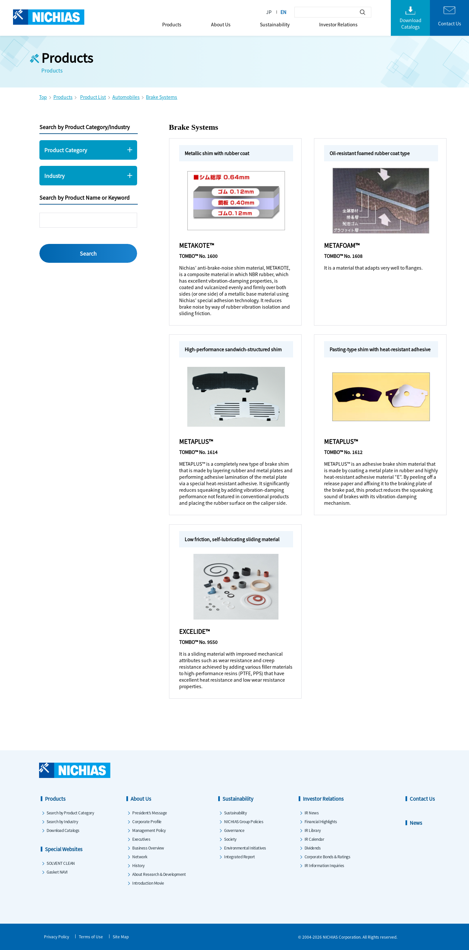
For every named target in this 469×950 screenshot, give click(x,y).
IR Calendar (314, 839)
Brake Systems (161, 97)
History (138, 865)
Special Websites (63, 849)
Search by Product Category (70, 812)
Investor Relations (338, 24)
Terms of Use (91, 936)
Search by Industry (62, 821)
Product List (93, 97)
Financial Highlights (321, 821)
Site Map (121, 936)
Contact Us (422, 798)
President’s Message (149, 812)
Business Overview (148, 847)
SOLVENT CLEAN (61, 863)
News (416, 822)
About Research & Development (159, 874)
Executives (141, 839)
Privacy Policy (56, 936)
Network (140, 856)
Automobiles (126, 97)
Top (43, 97)
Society (230, 839)
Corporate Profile (147, 821)
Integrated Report (239, 856)
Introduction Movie (148, 883)
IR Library (313, 830)
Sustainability (275, 24)
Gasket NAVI (57, 872)
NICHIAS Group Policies (243, 821)
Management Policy (149, 830)
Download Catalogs (63, 830)
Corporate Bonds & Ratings (327, 856)
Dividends (313, 847)
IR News (312, 812)
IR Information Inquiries (324, 865)
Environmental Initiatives (245, 847)
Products (171, 24)
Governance (234, 830)
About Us (221, 24)
